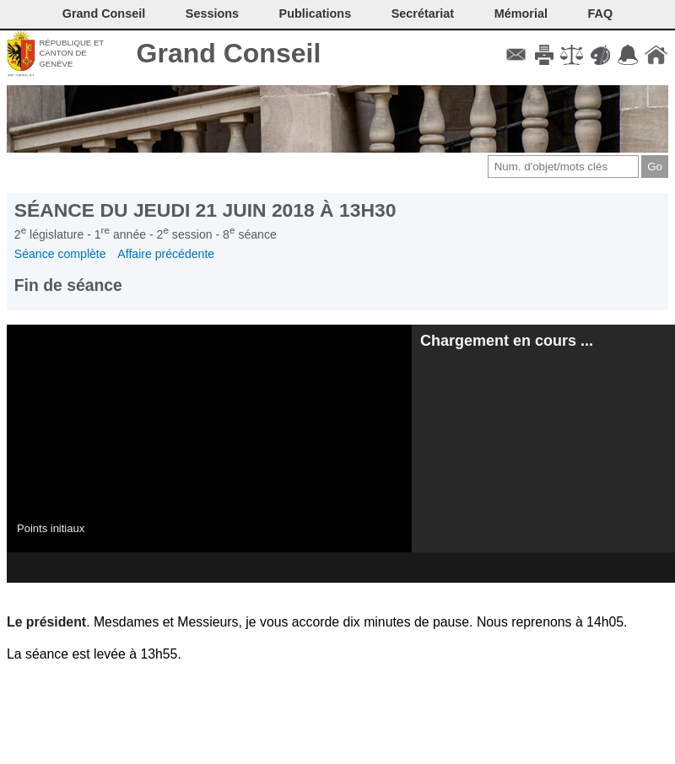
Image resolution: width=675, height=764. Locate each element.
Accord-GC (628, 55)
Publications (315, 13)
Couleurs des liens (600, 55)
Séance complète (60, 254)
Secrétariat (423, 13)
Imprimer (544, 55)
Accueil (656, 55)
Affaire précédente (165, 254)
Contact (516, 55)
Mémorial (521, 13)
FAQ (600, 13)
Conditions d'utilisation (571, 55)
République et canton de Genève (71, 53)
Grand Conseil (229, 53)
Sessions (212, 13)
